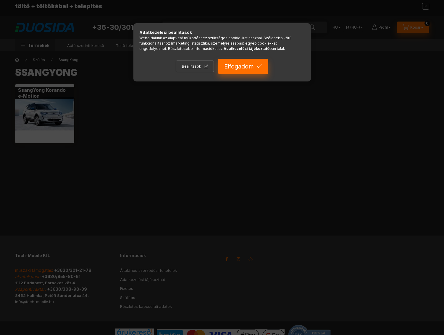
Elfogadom (239, 66)
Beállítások (191, 66)
